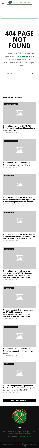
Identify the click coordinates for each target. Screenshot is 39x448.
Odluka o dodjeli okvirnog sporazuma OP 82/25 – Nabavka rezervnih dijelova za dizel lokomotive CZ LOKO (19, 388)
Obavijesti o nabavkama (11, 104)
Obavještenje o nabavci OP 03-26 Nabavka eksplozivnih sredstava (16, 164)
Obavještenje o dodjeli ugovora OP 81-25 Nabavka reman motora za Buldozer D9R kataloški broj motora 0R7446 (19, 236)
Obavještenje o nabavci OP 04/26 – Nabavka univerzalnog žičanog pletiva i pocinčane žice (19, 128)
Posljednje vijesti (12, 97)
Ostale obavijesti (9, 175)
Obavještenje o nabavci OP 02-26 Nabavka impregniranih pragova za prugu (18, 351)
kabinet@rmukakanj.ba (24, 436)
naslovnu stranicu (25, 56)
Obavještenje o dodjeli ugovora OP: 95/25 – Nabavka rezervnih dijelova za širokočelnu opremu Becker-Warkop (19, 199)
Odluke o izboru (9, 288)
